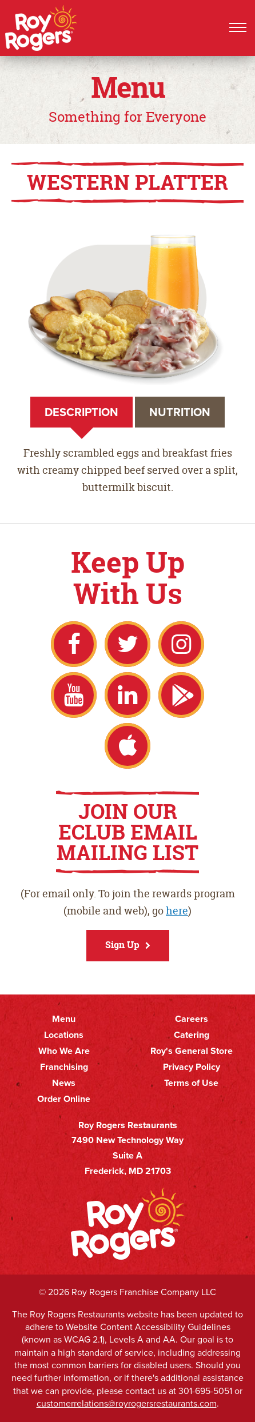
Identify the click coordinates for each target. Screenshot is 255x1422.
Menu (63, 1019)
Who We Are (64, 1051)
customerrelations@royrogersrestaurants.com (127, 1403)
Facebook (74, 644)
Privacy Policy (191, 1067)
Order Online (63, 1099)
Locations (63, 1035)
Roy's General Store (191, 1051)
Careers (191, 1019)
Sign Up (122, 944)
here (177, 911)
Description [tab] (81, 412)
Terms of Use (191, 1083)
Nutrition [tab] (179, 412)
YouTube (74, 695)
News (63, 1083)
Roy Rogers (41, 28)
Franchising (64, 1067)
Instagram (181, 644)
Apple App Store (127, 746)
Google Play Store (181, 695)
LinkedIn (127, 695)
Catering (191, 1035)
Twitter (127, 644)
